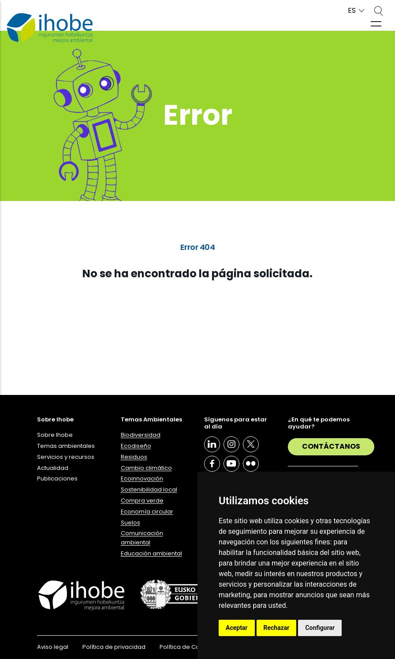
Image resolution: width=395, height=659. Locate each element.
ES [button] (352, 10)
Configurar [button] (320, 627)
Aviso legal (52, 647)
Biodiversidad (140, 435)
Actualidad (52, 468)
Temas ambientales (66, 446)
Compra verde (142, 500)
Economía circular (147, 511)
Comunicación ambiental (142, 538)
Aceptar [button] (237, 627)
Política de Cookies (187, 647)
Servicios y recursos (65, 457)
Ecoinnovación (142, 478)
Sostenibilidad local (149, 489)
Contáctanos (331, 446)
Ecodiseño (136, 446)
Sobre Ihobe (55, 435)
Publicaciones (57, 478)
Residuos (134, 457)
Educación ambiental (151, 553)
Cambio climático (146, 468)
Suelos (130, 522)
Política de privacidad (113, 647)
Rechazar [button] (277, 627)
